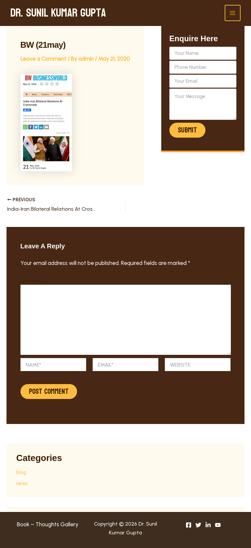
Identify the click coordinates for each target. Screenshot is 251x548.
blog (21, 472)
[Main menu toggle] (233, 13)
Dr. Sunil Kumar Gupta (58, 13)
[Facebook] (189, 525)
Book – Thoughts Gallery (47, 524)
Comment (32, 280)
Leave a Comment (43, 59)
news (22, 483)
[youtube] (218, 525)
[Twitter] (198, 525)
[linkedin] (208, 525)
